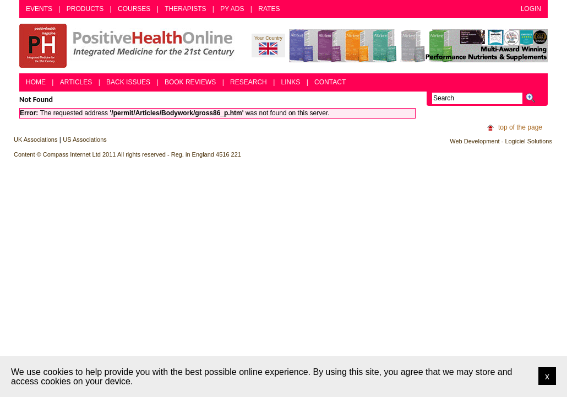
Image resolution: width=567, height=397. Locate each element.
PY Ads (232, 9)
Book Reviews (190, 82)
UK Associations (35, 139)
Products (85, 9)
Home (36, 82)
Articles (76, 82)
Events (39, 9)
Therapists (185, 9)
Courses (134, 9)
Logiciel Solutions (528, 141)
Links (291, 82)
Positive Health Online (129, 46)
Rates (269, 9)
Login (531, 9)
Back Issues (128, 82)
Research (248, 82)
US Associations (84, 139)
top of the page (520, 127)
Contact (330, 82)
